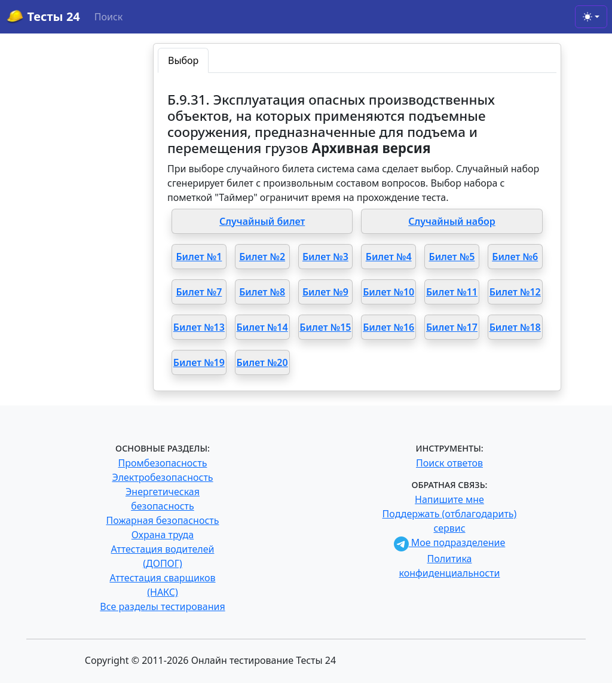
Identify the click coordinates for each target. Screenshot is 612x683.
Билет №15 (325, 327)
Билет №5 (452, 256)
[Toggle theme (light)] (591, 16)
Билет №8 (262, 291)
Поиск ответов (449, 462)
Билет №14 (262, 327)
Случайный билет (262, 221)
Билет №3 (325, 256)
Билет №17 (452, 327)
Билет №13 (199, 327)
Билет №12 (515, 291)
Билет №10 (388, 291)
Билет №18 (515, 327)
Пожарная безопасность (162, 520)
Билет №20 (262, 362)
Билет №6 (515, 256)
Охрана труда (162, 534)
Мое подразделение (450, 542)
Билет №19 (199, 362)
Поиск (108, 16)
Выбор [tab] (183, 60)
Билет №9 (325, 291)
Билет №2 (262, 256)
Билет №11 (452, 291)
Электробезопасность (162, 477)
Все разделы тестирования (162, 606)
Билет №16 (388, 327)
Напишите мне (449, 499)
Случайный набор (451, 221)
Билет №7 (199, 291)
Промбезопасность (162, 462)
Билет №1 (199, 256)
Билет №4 (389, 256)
